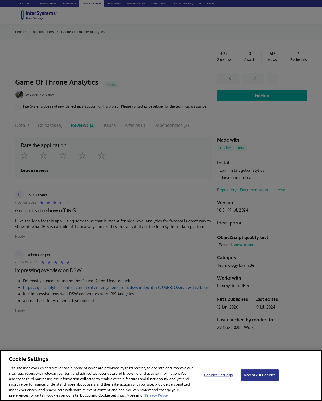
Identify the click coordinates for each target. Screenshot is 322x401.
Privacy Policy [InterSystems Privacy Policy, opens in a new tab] (156, 395)
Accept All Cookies (259, 375)
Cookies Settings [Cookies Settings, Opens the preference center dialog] (218, 375)
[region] (161, 375)
